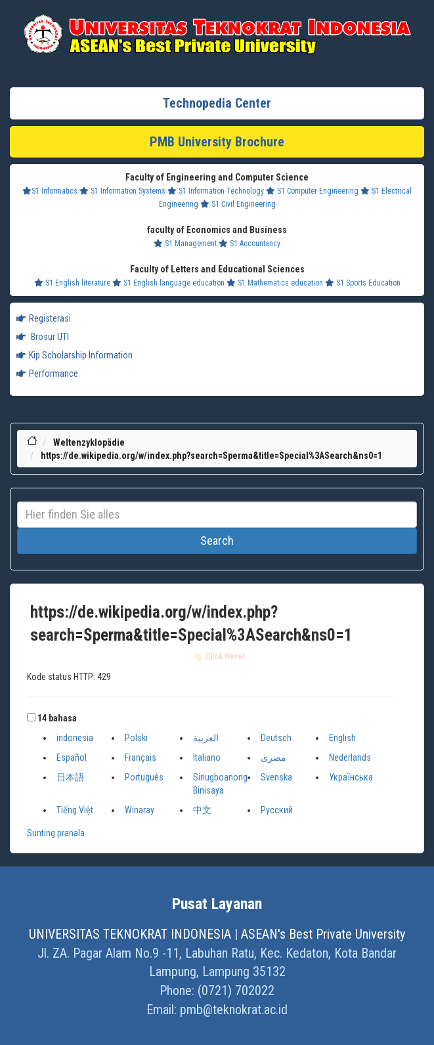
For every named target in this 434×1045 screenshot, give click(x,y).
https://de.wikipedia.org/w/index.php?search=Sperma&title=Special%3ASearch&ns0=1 (211, 455)
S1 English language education (168, 283)
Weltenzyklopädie (89, 442)
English (342, 738)
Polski (136, 738)
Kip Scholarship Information (74, 355)
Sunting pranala (56, 833)
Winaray (139, 810)
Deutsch (276, 738)
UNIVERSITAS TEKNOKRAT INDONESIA (130, 934)
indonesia (74, 738)
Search (217, 540)
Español (71, 757)
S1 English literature (72, 283)
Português (144, 777)
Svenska (276, 777)
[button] (31, 717)
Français (140, 757)
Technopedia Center (217, 103)
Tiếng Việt (74, 810)
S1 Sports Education (363, 283)
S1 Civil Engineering (238, 204)
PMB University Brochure (217, 142)
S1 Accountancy (249, 243)
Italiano (207, 757)
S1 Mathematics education (275, 283)
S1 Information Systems (122, 191)
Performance (47, 373)
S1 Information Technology (215, 191)
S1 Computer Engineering (312, 191)
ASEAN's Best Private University (323, 934)
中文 (202, 810)
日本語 (70, 777)
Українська (351, 777)
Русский (277, 810)
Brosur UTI (42, 336)
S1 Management (185, 243)
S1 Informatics (49, 191)
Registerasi (43, 318)
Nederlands (350, 757)
